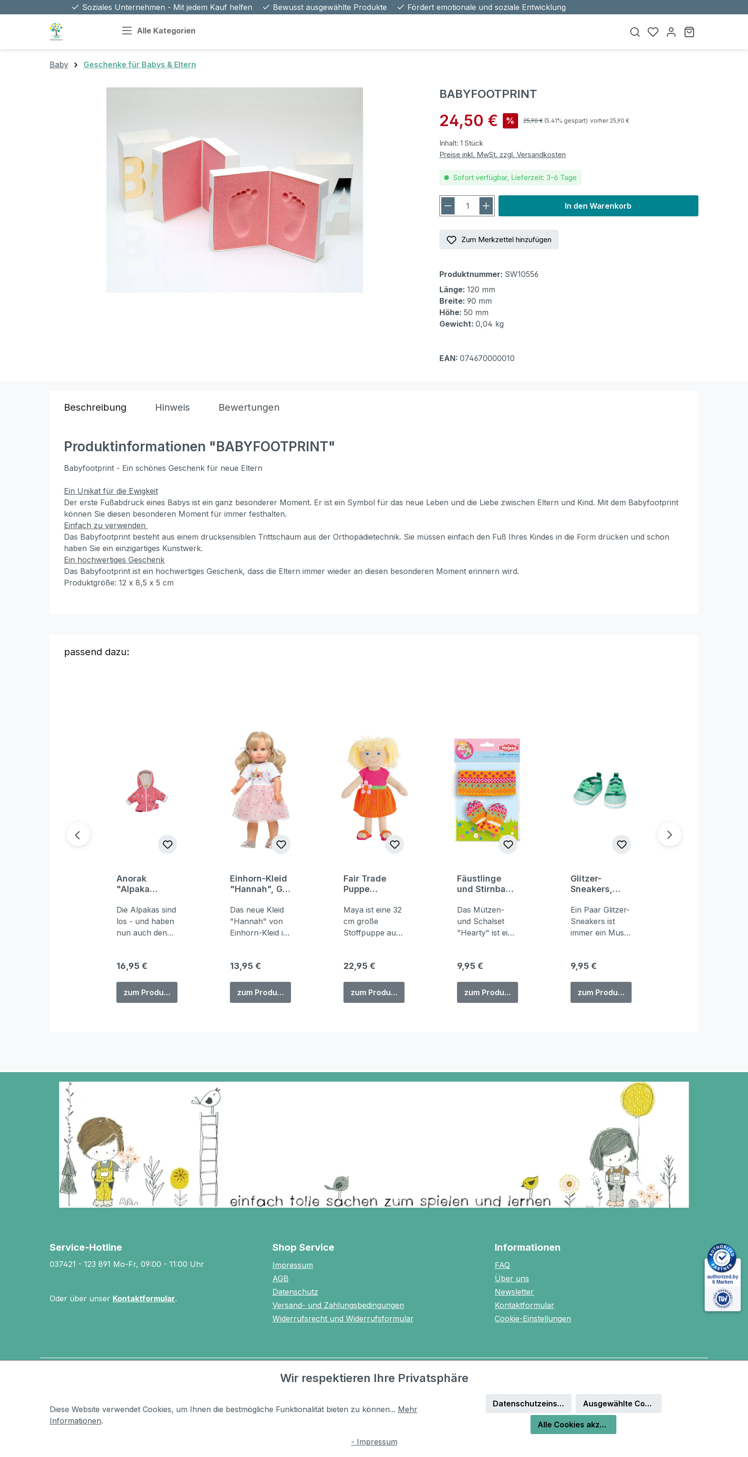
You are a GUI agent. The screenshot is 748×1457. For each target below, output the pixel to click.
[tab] (95, 407)
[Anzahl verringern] (448, 205)
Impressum (292, 1265)
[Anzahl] (468, 206)
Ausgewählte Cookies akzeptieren (622, 1403)
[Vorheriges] (78, 834)
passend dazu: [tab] (96, 652)
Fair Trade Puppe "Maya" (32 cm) (368, 883)
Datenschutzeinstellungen (532, 1403)
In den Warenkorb (598, 206)
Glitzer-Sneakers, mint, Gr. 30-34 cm (597, 883)
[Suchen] (635, 32)
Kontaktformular (144, 1298)
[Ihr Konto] (671, 32)
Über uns (512, 1278)
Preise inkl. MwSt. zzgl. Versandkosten (502, 154)
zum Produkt (147, 992)
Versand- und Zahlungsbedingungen (338, 1305)
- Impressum (374, 1441)
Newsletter (514, 1292)
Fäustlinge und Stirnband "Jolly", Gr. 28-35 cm (487, 883)
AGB (280, 1278)
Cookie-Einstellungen (533, 1318)
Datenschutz (295, 1292)
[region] (235, 190)
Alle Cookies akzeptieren (577, 1424)
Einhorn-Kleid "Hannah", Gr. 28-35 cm (259, 883)
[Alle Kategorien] (166, 32)
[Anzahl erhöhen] (486, 205)
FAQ (502, 1265)
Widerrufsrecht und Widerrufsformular (343, 1318)
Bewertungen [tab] (249, 407)
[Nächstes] (670, 834)
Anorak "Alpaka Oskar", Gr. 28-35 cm (139, 883)
